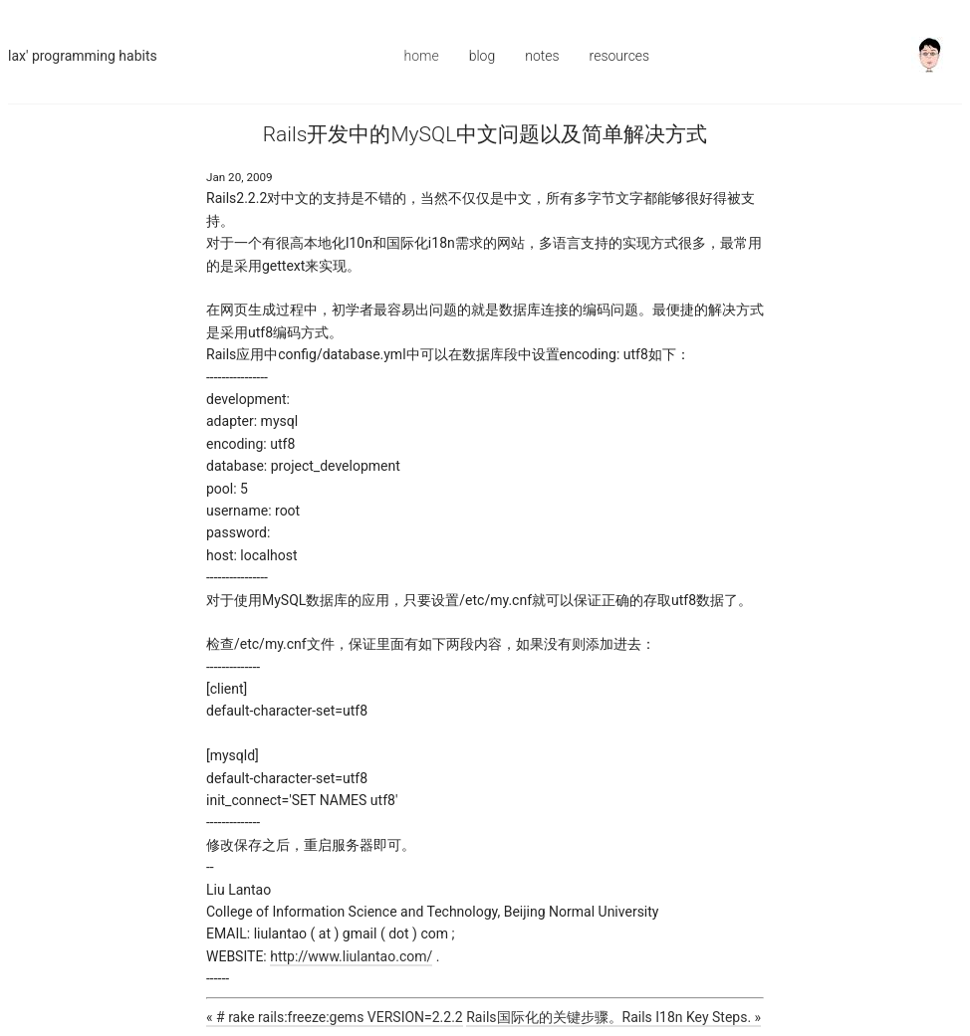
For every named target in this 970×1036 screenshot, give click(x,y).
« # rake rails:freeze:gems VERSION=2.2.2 (334, 1017)
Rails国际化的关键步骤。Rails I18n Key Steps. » (613, 1017)
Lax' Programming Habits (82, 56)
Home (421, 56)
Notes (542, 56)
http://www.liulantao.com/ (351, 956)
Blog (482, 56)
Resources (620, 56)
